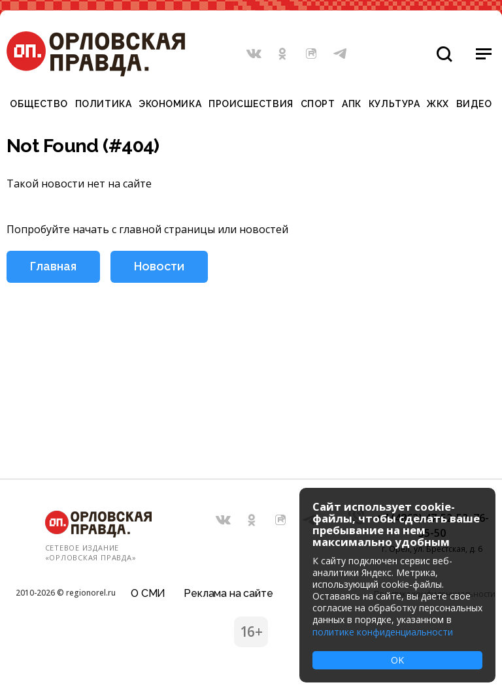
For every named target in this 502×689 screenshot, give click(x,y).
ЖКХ (438, 104)
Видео (474, 104)
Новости (159, 266)
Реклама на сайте (228, 593)
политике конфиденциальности (382, 632)
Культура (394, 104)
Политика (103, 104)
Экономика (170, 104)
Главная (53, 266)
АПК (351, 104)
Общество (38, 104)
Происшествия (251, 104)
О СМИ (148, 593)
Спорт (318, 104)
